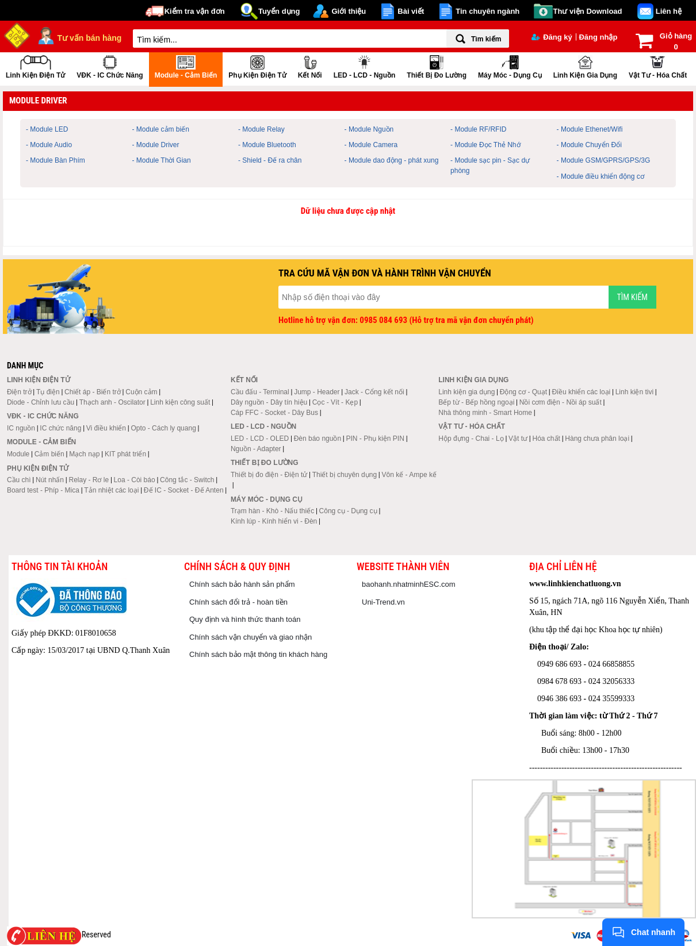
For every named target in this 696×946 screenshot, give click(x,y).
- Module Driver (155, 145)
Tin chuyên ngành (487, 11)
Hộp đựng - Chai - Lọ (470, 438)
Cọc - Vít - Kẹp (335, 402)
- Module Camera (371, 145)
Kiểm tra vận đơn (195, 11)
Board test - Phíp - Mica (43, 490)
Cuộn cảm (141, 392)
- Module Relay (261, 129)
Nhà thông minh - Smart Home (485, 413)
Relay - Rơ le (88, 480)
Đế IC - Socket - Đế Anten (184, 490)
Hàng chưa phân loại (597, 438)
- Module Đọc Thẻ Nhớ (485, 145)
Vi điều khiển (106, 428)
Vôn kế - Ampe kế (409, 475)
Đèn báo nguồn (317, 438)
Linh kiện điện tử (35, 65)
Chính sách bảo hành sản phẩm (242, 584)
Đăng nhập (598, 37)
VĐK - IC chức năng (110, 65)
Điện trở (19, 392)
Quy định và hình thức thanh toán (244, 619)
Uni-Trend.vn (383, 602)
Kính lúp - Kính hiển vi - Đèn (274, 521)
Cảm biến (49, 454)
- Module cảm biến (160, 129)
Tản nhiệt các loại (111, 490)
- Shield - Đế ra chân (269, 160)
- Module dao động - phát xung (392, 160)
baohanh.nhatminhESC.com (409, 584)
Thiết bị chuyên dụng (344, 475)
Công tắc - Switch (187, 480)
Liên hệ (669, 11)
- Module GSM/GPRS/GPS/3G (604, 160)
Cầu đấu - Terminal (260, 392)
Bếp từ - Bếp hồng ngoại (476, 402)
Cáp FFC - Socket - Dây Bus (274, 413)
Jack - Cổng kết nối (374, 392)
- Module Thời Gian (161, 160)
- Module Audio (49, 145)
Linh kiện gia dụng (585, 65)
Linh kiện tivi (634, 392)
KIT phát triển (125, 454)
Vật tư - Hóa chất (658, 65)
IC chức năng (60, 428)
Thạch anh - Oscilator (112, 402)
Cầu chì (19, 480)
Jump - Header (316, 392)
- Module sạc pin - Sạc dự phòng (490, 165)
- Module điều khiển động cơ (600, 176)
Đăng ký (551, 37)
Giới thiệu (348, 11)
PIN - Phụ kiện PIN (375, 438)
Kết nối (310, 65)
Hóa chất (546, 438)
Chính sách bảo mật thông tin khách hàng (258, 654)
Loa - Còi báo (134, 480)
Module (18, 454)
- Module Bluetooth (267, 145)
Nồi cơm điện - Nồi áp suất (560, 402)
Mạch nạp (84, 454)
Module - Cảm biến (186, 65)
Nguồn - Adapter (256, 449)
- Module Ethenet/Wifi (590, 129)
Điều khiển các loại (581, 392)
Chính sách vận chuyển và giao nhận (250, 637)
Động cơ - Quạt (523, 392)
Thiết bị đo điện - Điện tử (269, 475)
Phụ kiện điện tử (257, 65)
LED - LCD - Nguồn (365, 65)
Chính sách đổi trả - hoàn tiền (238, 602)
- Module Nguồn (369, 129)
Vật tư (517, 438)
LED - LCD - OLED (260, 438)
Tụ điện (48, 392)
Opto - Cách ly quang (163, 428)
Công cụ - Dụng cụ (348, 511)
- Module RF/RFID (478, 129)
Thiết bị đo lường (436, 65)
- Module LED (47, 129)
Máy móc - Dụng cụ (510, 65)
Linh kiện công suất (180, 402)
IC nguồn (21, 428)
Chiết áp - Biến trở (92, 392)
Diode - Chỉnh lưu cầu (40, 402)
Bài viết (410, 11)
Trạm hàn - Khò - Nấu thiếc (272, 511)
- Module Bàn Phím (55, 160)
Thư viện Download (587, 11)
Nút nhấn (50, 480)
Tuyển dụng (279, 11)
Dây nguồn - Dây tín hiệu (269, 402)
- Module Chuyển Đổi (589, 145)
